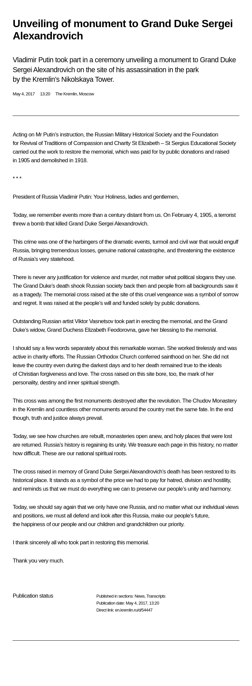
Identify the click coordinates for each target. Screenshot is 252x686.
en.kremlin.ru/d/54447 (133, 610)
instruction (71, 134)
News (139, 596)
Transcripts (155, 596)
